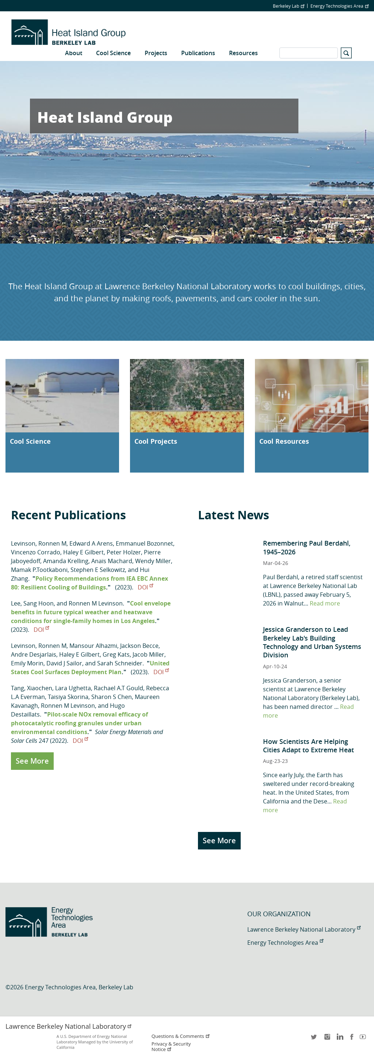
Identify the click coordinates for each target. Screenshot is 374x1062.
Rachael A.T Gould (118, 688)
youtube (364, 1039)
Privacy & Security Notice (171, 1046)
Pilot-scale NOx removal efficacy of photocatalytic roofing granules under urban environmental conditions (79, 723)
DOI (145, 587)
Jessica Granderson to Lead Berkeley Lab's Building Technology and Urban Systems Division (312, 642)
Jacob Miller (148, 654)
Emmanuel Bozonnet (144, 543)
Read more (325, 603)
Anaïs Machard (111, 561)
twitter (314, 1039)
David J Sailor (64, 663)
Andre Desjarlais (33, 654)
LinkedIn (339, 1039)
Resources (243, 53)
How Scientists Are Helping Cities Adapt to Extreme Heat (308, 745)
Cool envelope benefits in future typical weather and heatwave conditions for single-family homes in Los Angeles (91, 612)
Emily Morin (27, 663)
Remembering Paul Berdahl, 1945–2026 (307, 547)
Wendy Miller (153, 561)
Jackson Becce (139, 646)
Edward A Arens (91, 543)
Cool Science (113, 53)
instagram (327, 1039)
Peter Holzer (124, 552)
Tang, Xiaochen (31, 688)
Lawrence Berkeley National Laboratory (303, 929)
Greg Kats (116, 654)
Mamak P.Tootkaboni (39, 570)
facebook (351, 1039)
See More (32, 761)
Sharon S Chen (111, 697)
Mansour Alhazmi (93, 646)
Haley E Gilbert (83, 552)
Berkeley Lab (288, 6)
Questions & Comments (181, 1036)
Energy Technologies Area (339, 6)
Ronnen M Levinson (96, 603)
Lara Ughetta (73, 688)
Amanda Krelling (65, 561)
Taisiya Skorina (68, 697)
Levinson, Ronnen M (38, 543)
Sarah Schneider (119, 663)
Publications (198, 53)
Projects (156, 53)
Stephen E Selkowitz (97, 570)
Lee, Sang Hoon (32, 603)
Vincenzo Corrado (35, 552)
